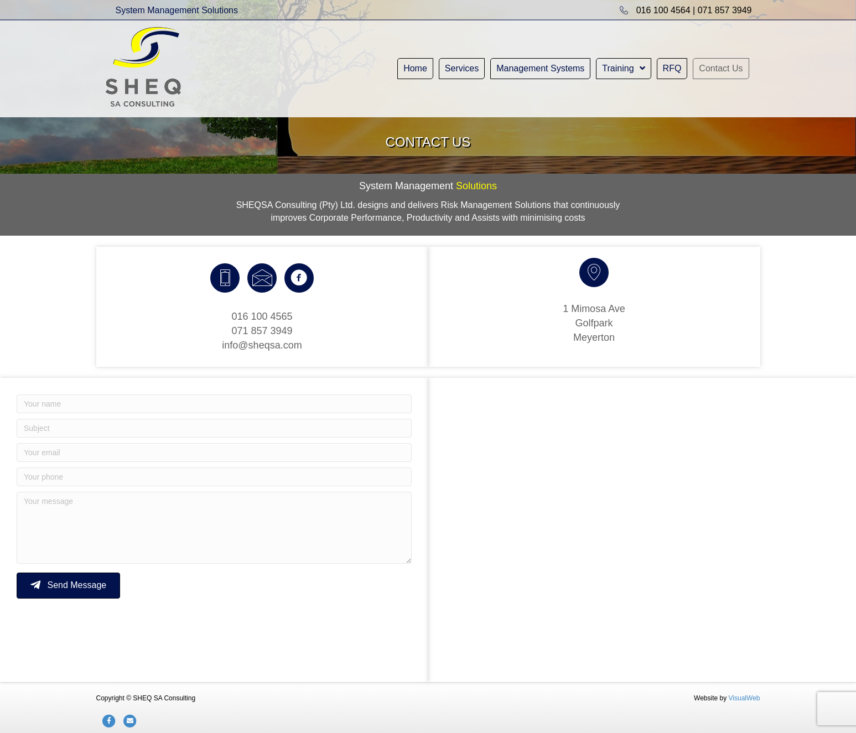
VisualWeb (744, 698)
